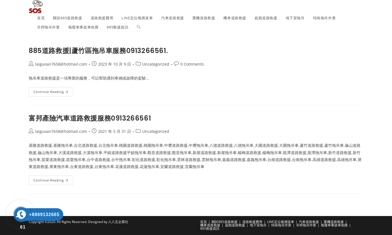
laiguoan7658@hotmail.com (61, 64)
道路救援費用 (252, 221)
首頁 (203, 221)
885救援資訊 (209, 228)
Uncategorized (155, 64)
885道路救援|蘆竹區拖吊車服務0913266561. (98, 50)
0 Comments (192, 64)
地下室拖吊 (258, 225)
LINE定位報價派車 (280, 221)
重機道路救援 (334, 221)
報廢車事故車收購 (334, 225)
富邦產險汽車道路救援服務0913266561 (90, 118)
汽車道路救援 (309, 221)
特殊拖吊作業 (281, 225)
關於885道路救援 (225, 221)
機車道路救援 (210, 225)
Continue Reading (53, 93)
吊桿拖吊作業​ (306, 225)
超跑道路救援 (235, 225)
